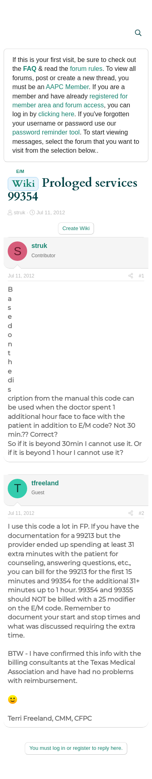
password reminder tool (45, 132)
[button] (14, 34)
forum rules (86, 68)
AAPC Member (67, 86)
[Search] (138, 33)
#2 (141, 513)
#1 (141, 276)
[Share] (131, 276)
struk (19, 212)
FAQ (29, 68)
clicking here (56, 114)
